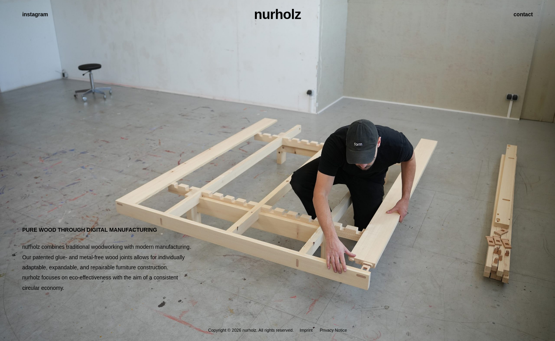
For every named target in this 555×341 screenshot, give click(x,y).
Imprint (306, 330)
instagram (35, 14)
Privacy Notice (333, 330)
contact (523, 14)
